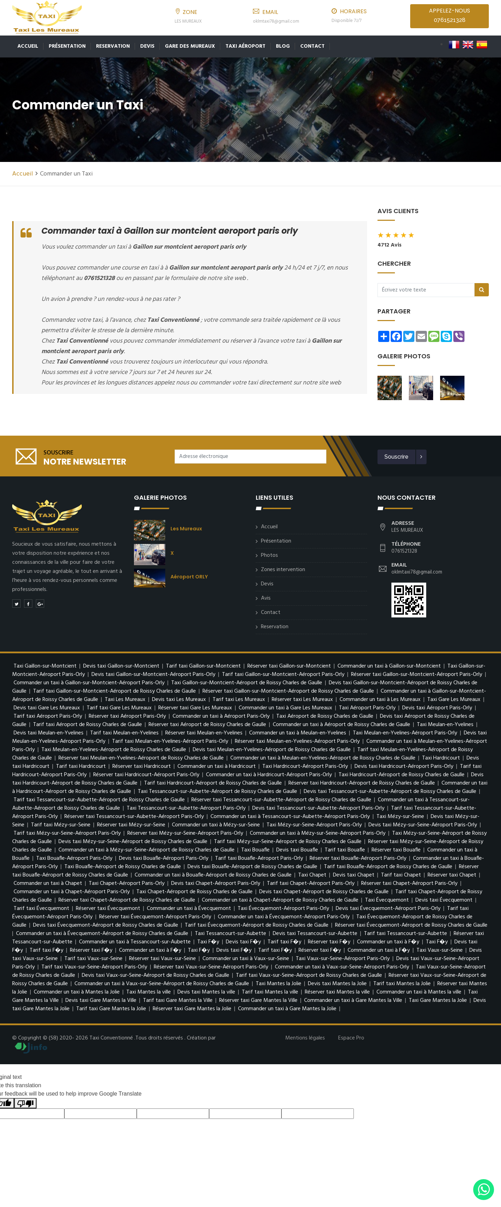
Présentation (67, 46)
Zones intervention (283, 569)
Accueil (27, 46)
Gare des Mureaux (190, 46)
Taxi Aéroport (245, 46)
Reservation (113, 46)
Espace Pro (351, 1038)
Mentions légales (305, 1038)
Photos (269, 555)
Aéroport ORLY (189, 576)
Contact (312, 46)
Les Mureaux (186, 528)
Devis (147, 46)
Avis (266, 598)
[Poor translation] (25, 1103)
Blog (283, 46)
